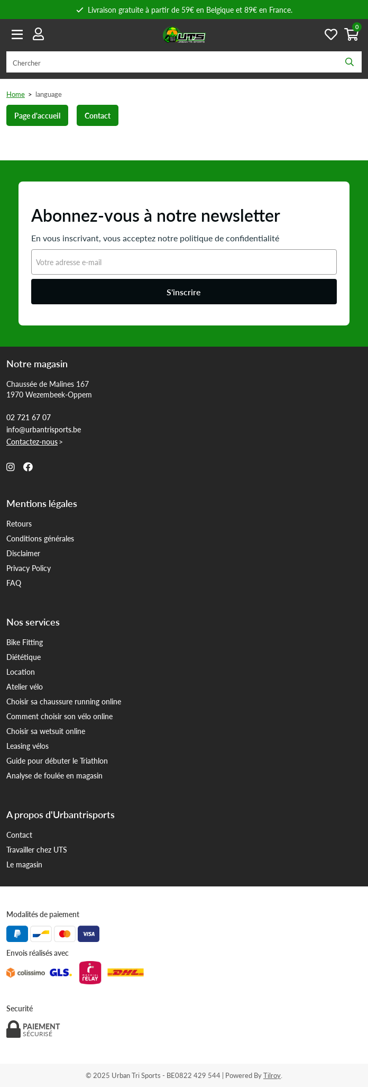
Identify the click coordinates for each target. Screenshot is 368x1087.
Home (15, 94)
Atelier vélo (24, 686)
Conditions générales (40, 538)
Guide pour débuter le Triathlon (57, 760)
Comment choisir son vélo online (59, 716)
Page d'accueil (37, 115)
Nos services (33, 621)
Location (20, 671)
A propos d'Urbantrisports (60, 814)
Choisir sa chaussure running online (63, 701)
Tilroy (272, 1075)
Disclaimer (23, 553)
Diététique (23, 656)
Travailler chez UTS (36, 849)
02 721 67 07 (28, 417)
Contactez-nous (32, 441)
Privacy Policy (28, 568)
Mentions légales (41, 503)
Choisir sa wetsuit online (45, 731)
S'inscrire (184, 292)
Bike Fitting (24, 642)
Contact (98, 115)
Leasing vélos (27, 745)
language (48, 94)
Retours (19, 523)
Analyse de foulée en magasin (54, 775)
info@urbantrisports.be (43, 429)
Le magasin (24, 864)
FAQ (13, 582)
